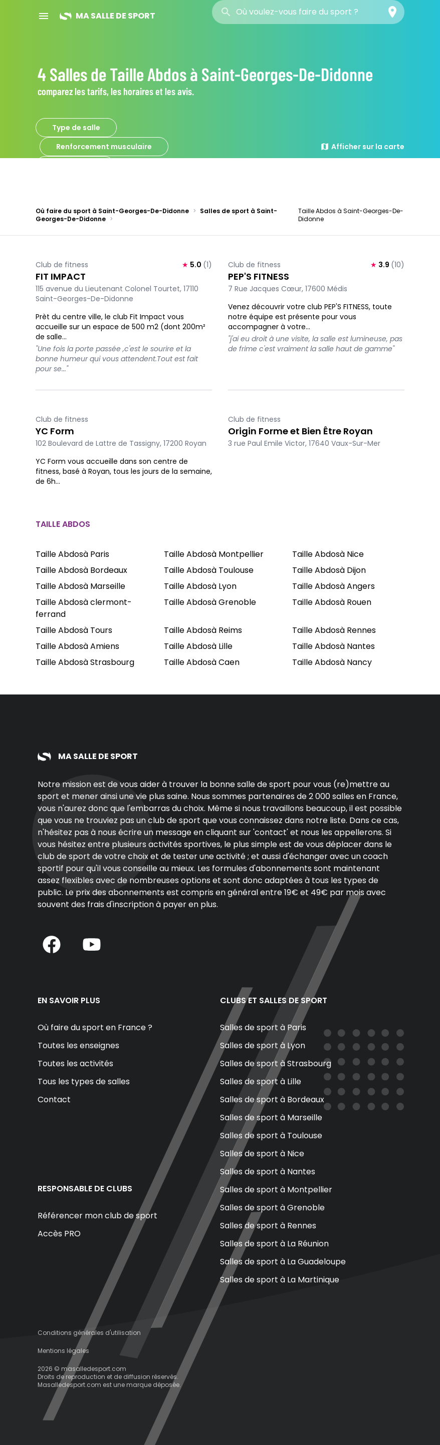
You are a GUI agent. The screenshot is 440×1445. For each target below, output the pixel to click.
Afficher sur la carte (362, 147)
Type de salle (76, 128)
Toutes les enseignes (78, 1045)
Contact (54, 1099)
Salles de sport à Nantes (267, 1171)
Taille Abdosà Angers (333, 586)
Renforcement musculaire (104, 147)
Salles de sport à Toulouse (271, 1135)
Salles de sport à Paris (263, 1027)
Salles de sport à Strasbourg (275, 1063)
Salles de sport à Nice (262, 1153)
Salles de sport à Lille (260, 1081)
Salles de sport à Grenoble (272, 1207)
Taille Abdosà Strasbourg (85, 662)
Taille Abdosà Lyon (200, 586)
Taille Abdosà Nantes (333, 646)
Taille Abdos (75, 166)
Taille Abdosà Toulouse (209, 570)
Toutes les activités (75, 1063)
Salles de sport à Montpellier (276, 1189)
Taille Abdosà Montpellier (214, 554)
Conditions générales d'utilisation (89, 1332)
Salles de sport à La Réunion (274, 1243)
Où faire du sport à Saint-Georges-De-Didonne (112, 211)
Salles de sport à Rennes (268, 1225)
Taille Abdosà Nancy (332, 662)
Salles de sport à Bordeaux (272, 1099)
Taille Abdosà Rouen (331, 602)
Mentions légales (63, 1350)
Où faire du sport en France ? (95, 1027)
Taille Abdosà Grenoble (210, 602)
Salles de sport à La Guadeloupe (283, 1261)
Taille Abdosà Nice (328, 554)
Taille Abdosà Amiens (77, 646)
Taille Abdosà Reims (203, 630)
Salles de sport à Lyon (262, 1045)
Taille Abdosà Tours (74, 630)
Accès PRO (59, 1233)
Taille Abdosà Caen (202, 662)
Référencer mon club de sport (97, 1215)
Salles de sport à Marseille (271, 1117)
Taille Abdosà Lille (198, 646)
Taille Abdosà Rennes (334, 630)
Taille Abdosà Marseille (80, 586)
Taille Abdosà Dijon (329, 570)
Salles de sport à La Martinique (279, 1279)
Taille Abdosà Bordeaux (81, 570)
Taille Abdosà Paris (72, 554)
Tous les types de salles (84, 1081)
